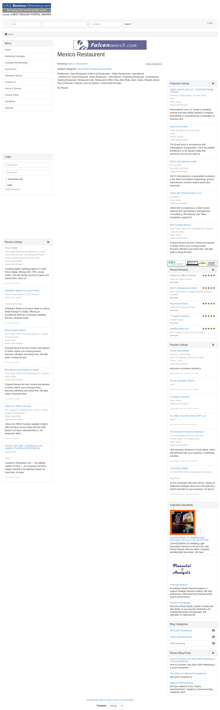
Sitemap (9, 108)
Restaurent (82, 63)
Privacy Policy (12, 95)
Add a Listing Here (154, 64)
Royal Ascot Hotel (178, 126)
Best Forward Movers (15, 330)
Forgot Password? (12, 189)
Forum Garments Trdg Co (182, 380)
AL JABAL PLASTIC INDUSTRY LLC (188, 416)
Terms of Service (13, 88)
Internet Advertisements (181, 683)
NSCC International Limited (183, 161)
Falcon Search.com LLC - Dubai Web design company (192, 90)
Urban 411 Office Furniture (18, 406)
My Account (10, 69)
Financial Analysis (178, 584)
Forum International (179, 350)
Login (210, 23)
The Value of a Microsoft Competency (188, 673)
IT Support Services (179, 316)
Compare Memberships (16, 62)
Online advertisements (181, 637)
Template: (102, 705)
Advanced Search (13, 75)
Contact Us (10, 82)
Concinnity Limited (179, 468)
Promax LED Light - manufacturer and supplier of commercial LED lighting (23, 446)
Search (127, 24)
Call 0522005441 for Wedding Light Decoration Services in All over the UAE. (189, 538)
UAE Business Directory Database (187, 431)
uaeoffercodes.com (179, 328)
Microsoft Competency (181, 630)
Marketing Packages (15, 56)
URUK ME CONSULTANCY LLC (186, 193)
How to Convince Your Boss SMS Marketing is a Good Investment (192, 660)
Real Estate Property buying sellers (94, 69)
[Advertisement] (27, 134)
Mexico (70, 63)
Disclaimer (10, 101)
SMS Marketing (177, 643)
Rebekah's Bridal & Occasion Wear (22, 290)
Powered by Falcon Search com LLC (105, 700)
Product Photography (180, 602)
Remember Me (15, 179)
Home (10, 34)
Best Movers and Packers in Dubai (22, 369)
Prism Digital (11, 248)
